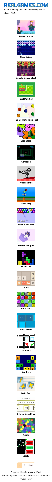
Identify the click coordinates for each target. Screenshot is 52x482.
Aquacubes (26, 308)
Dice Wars (26, 141)
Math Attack (26, 329)
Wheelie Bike (26, 183)
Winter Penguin (26, 246)
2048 (26, 287)
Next (30, 465)
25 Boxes (26, 350)
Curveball (26, 162)
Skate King (26, 204)
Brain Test (26, 393)
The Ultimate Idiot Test (26, 120)
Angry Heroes (26, 36)
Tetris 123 (26, 266)
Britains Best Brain (26, 414)
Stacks (26, 456)
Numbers (26, 372)
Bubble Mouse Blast (26, 78)
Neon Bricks (26, 57)
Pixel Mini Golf (26, 99)
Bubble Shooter (26, 225)
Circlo (26, 435)
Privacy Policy (26, 479)
